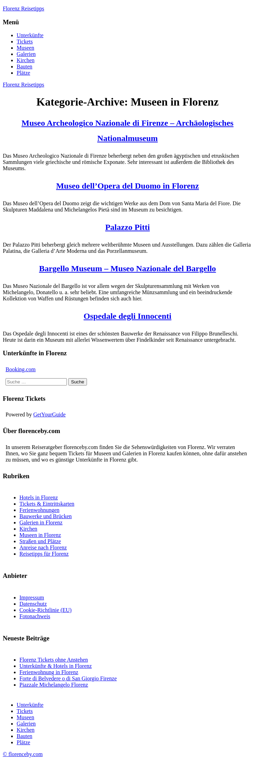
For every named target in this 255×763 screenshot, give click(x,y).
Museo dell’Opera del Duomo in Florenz (127, 185)
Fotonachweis (34, 616)
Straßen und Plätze (40, 541)
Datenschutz (33, 604)
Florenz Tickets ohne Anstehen (53, 660)
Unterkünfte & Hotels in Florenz (55, 666)
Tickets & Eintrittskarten (46, 504)
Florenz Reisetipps (23, 8)
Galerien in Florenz (40, 522)
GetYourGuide (49, 414)
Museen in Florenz (40, 535)
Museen (25, 48)
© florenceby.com (23, 754)
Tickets (25, 41)
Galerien (26, 54)
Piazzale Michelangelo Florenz (53, 685)
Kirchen (26, 60)
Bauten (24, 66)
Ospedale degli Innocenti (127, 316)
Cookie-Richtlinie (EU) (45, 610)
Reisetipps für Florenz (44, 554)
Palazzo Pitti (127, 227)
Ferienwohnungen (39, 510)
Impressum (31, 597)
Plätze (23, 73)
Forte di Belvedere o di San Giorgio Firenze (68, 678)
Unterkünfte (30, 35)
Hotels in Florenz (38, 497)
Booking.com (21, 369)
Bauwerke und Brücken (45, 516)
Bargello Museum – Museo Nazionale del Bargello (127, 268)
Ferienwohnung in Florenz (48, 672)
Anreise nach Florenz (43, 547)
